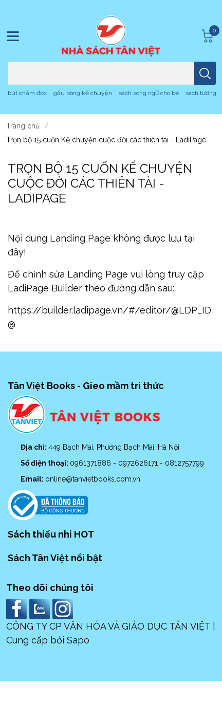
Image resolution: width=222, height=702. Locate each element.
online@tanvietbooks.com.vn (92, 479)
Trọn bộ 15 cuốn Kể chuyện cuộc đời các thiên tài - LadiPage (100, 183)
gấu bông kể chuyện (82, 93)
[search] (205, 73)
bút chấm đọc (27, 93)
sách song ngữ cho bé (149, 93)
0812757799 (184, 463)
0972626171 (139, 463)
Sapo (78, 640)
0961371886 (91, 463)
